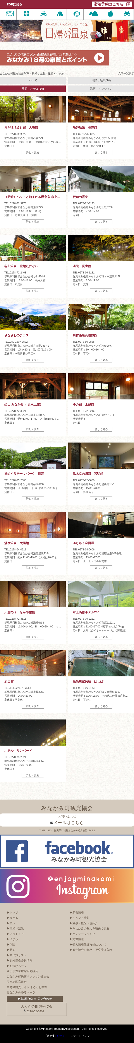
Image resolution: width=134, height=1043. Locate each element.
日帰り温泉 (38, 73)
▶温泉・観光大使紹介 (84, 923)
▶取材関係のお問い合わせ (35, 998)
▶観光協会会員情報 (19, 960)
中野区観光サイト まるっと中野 (27, 987)
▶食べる (12, 917)
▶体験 (11, 944)
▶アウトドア (15, 934)
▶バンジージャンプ (82, 934)
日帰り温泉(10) (101, 80)
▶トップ (12, 912)
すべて (33, 80)
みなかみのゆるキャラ (21, 992)
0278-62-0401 (34, 1011)
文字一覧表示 (126, 73)
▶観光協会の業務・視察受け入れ (91, 949)
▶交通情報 (77, 939)
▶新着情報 (77, 912)
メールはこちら (67, 822)
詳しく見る (32, 152)
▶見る (11, 949)
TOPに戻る (14, 4)
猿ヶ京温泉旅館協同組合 (22, 971)
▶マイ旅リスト (17, 955)
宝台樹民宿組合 (17, 981)
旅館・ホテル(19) (33, 88)
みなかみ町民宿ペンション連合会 (28, 976)
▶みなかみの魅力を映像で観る (89, 928)
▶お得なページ (17, 966)
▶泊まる (12, 939)
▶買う (11, 923)
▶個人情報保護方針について (88, 944)
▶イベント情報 (79, 917)
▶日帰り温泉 (15, 928)
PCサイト (61, 1036)
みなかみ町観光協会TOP (14, 73)
